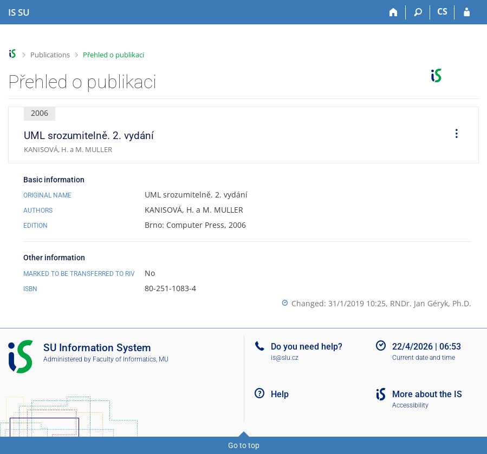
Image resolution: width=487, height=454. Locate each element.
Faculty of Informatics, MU (130, 359)
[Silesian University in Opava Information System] (19, 12)
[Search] (418, 12)
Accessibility (410, 405)
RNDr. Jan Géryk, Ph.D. (430, 303)
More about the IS (427, 394)
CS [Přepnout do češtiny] (442, 11)
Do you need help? (306, 346)
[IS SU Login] (466, 12)
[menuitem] (453, 135)
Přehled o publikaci (113, 55)
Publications (50, 55)
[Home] (393, 12)
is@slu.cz (284, 357)
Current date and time (423, 357)
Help (280, 394)
